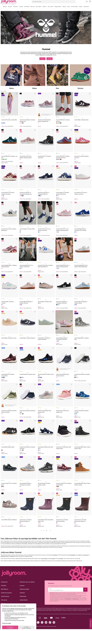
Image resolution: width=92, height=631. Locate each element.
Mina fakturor (4, 589)
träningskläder (72, 555)
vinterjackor (85, 555)
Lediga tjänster (24, 600)
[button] (86, 3)
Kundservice (4, 582)
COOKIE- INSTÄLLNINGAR (27, 626)
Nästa (50, 531)
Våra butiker (23, 597)
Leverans (22, 586)
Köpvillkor (3, 586)
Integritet (22, 593)
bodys (80, 555)
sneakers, (46, 559)
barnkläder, (55, 555)
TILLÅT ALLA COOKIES (11, 626)
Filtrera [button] (40, 59)
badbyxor (12, 557)
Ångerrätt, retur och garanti (27, 582)
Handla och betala (24, 589)
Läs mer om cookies (7, 621)
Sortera (51, 59)
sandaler (53, 559)
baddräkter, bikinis (4, 557)
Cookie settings (5, 597)
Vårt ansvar (4, 600)
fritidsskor (61, 559)
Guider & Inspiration (6, 593)
